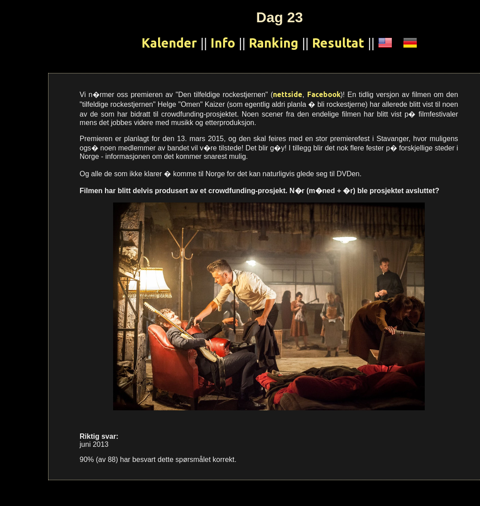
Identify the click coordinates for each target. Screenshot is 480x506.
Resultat (338, 43)
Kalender (169, 43)
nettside (287, 94)
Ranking (273, 43)
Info (223, 43)
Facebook (324, 94)
